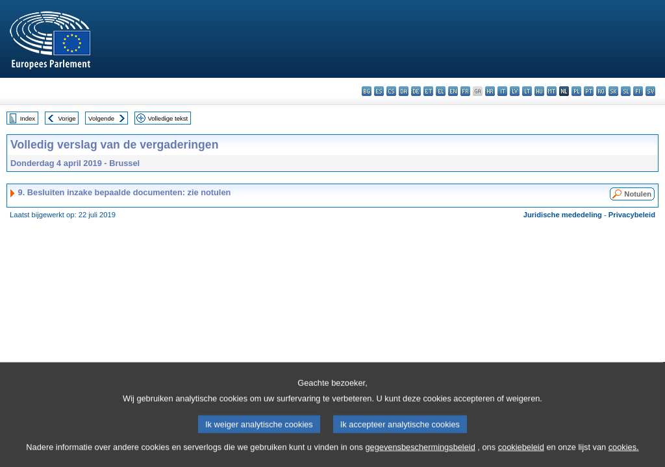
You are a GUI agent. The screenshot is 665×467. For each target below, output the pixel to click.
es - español (379, 91)
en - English (453, 91)
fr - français (465, 91)
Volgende (101, 118)
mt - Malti (552, 91)
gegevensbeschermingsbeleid (420, 457)
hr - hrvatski (490, 91)
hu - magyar (539, 91)
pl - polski (576, 91)
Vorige (67, 118)
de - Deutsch (416, 91)
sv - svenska (650, 91)
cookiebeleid (521, 457)
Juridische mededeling (562, 215)
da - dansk (403, 91)
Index (27, 118)
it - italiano (502, 91)
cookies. (624, 457)
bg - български (366, 91)
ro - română (601, 91)
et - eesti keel (428, 91)
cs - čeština (391, 91)
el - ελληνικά (440, 91)
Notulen (637, 194)
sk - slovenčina (613, 91)
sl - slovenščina (626, 91)
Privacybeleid (632, 215)
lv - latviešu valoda (515, 91)
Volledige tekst (167, 118)
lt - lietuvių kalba (527, 91)
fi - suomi (638, 91)
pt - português (589, 91)
